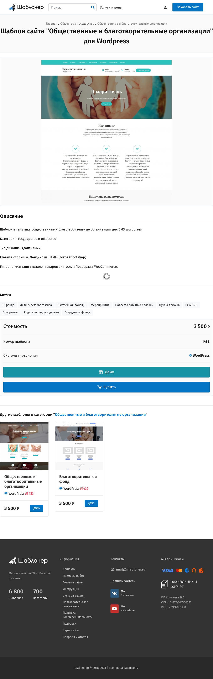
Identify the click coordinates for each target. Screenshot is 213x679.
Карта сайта (71, 630)
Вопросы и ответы (75, 637)
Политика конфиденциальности (77, 615)
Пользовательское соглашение (75, 604)
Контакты (69, 569)
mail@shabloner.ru (130, 569)
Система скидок (73, 596)
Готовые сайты (73, 582)
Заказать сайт (188, 7)
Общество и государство (77, 23)
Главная (51, 23)
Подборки (69, 623)
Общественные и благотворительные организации (132, 23)
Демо (106, 372)
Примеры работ (73, 576)
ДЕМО (36, 508)
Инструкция (71, 589)
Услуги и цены (111, 7)
